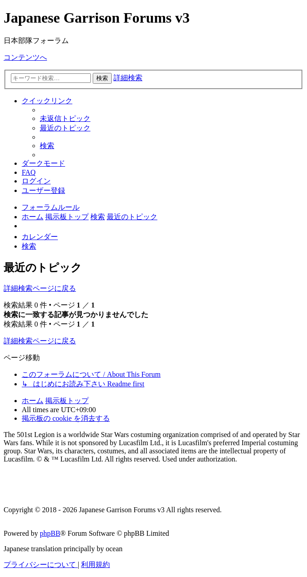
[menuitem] (65, 118)
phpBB (50, 533)
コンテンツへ (25, 57)
